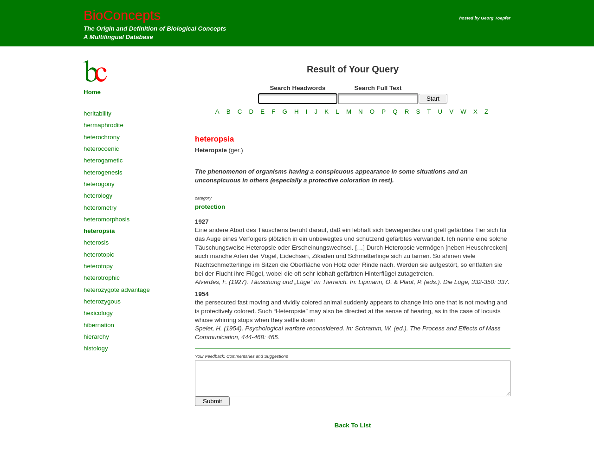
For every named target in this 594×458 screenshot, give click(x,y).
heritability (97, 113)
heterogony (99, 184)
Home (92, 92)
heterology (98, 195)
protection (210, 206)
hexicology (98, 313)
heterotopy (98, 266)
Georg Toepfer (495, 18)
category (203, 198)
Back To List (353, 425)
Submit (212, 401)
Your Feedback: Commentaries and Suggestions (241, 356)
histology (96, 348)
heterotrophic (102, 277)
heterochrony (102, 137)
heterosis (96, 242)
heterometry (100, 207)
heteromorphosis (106, 219)
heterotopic (99, 254)
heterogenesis (103, 172)
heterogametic (103, 160)
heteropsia (99, 230)
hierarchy (96, 336)
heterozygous (102, 301)
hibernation (99, 325)
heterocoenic (101, 148)
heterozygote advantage (117, 289)
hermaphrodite (103, 125)
